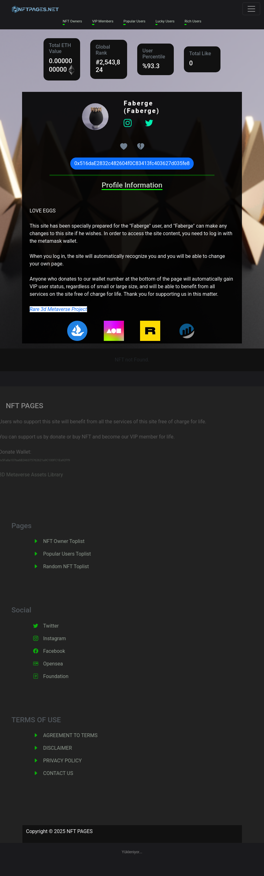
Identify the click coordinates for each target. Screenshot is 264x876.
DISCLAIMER (64, 748)
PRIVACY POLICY (69, 761)
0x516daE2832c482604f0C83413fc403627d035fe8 (132, 163)
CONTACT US (65, 773)
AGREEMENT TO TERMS (77, 735)
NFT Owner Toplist (70, 541)
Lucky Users (164, 21)
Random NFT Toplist (73, 566)
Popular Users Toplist (74, 554)
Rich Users (193, 21)
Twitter (57, 626)
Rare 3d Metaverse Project (58, 309)
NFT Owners (72, 21)
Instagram (61, 638)
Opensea (60, 664)
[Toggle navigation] (251, 9)
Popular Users (134, 21)
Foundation (62, 676)
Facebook (61, 651)
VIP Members (102, 21)
